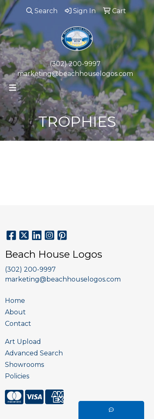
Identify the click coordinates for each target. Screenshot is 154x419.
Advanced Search (34, 353)
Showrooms (24, 365)
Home (15, 301)
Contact (18, 323)
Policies (17, 376)
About (15, 312)
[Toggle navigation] (12, 88)
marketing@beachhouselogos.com (75, 74)
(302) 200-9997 (75, 64)
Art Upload (23, 342)
